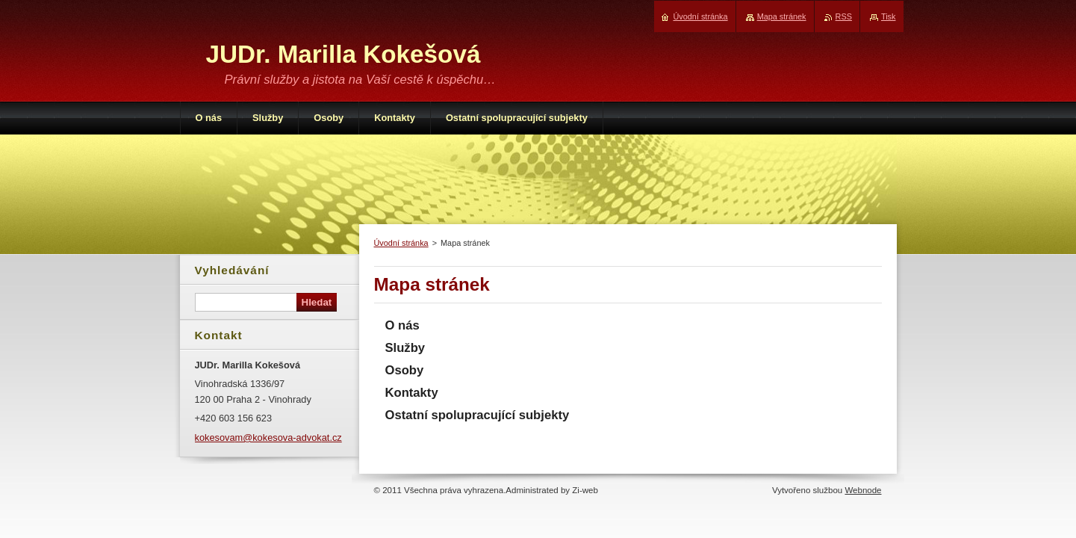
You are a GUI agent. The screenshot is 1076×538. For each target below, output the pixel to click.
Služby (405, 348)
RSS (844, 16)
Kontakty (411, 393)
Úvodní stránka (401, 242)
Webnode (863, 490)
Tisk (888, 16)
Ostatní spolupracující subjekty (477, 415)
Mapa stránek (781, 16)
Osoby (404, 370)
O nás (402, 325)
